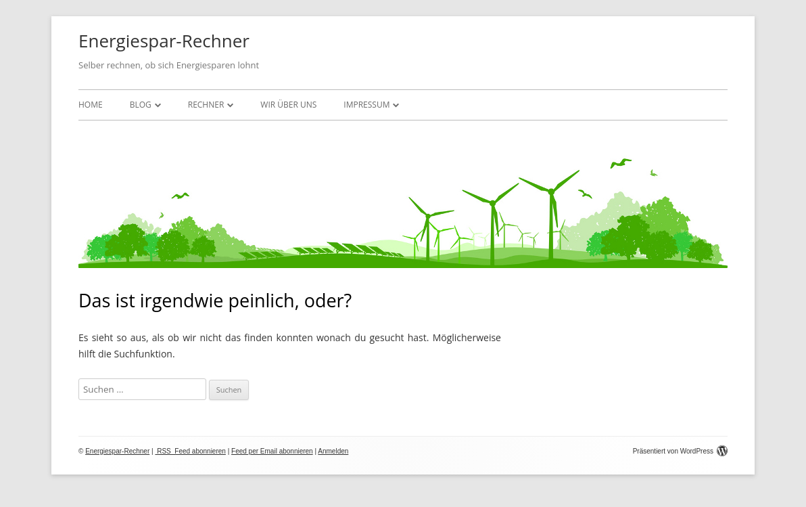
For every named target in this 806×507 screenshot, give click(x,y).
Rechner (206, 104)
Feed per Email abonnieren (272, 451)
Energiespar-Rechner (164, 40)
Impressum (366, 104)
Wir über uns (288, 104)
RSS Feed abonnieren (190, 451)
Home (90, 104)
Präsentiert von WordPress (680, 451)
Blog (140, 104)
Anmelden (333, 451)
